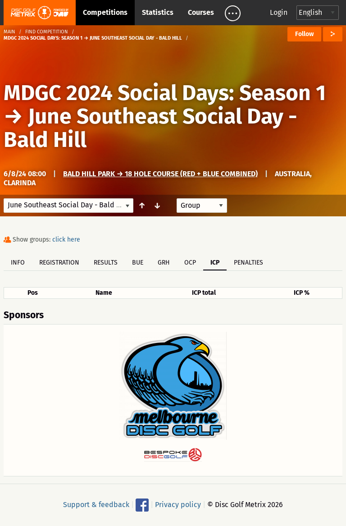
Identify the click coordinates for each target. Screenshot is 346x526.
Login (278, 12)
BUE (137, 262)
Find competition (46, 32)
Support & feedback (96, 504)
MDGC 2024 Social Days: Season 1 (165, 93)
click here (66, 239)
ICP (214, 262)
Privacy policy (178, 504)
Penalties (248, 262)
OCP (190, 262)
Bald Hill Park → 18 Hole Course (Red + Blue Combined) (160, 173)
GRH (164, 262)
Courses (201, 12)
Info (18, 262)
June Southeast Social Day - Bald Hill (150, 128)
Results (106, 262)
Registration (59, 262)
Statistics (157, 12)
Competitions (105, 12)
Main (9, 32)
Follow (304, 34)
